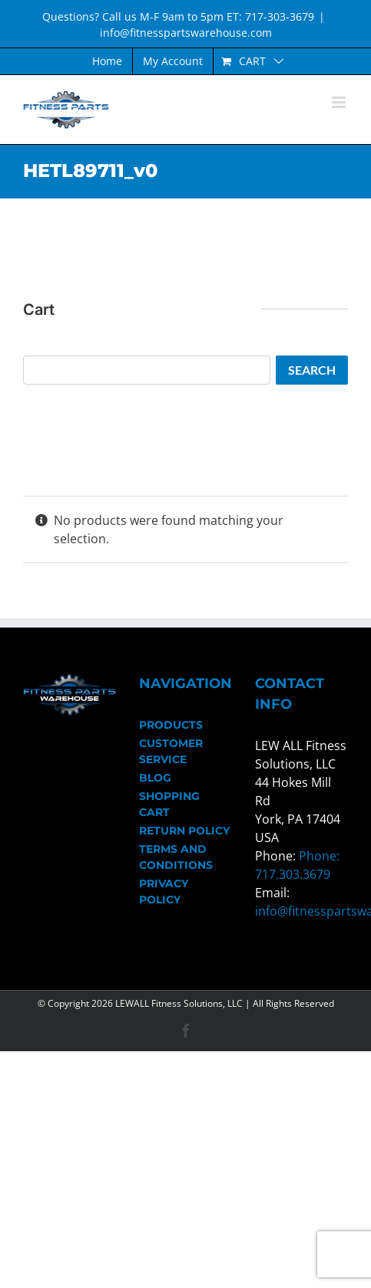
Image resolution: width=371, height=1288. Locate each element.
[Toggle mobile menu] (340, 102)
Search (312, 369)
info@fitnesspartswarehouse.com (186, 32)
